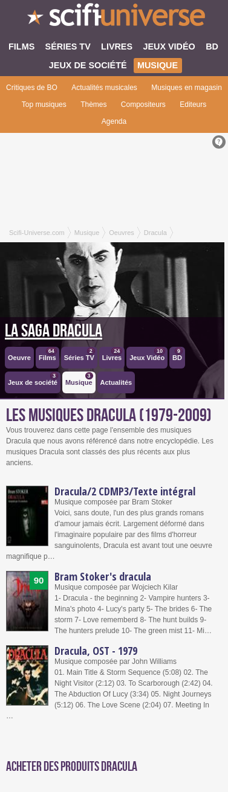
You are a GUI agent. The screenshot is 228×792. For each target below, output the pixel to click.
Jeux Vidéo (147, 354)
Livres (112, 354)
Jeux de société (33, 379)
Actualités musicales (104, 87)
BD (177, 354)
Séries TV (79, 354)
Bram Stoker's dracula (102, 576)
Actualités (116, 382)
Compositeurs (143, 104)
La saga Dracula (53, 331)
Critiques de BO (31, 87)
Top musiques (44, 104)
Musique (79, 379)
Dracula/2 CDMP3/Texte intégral (124, 491)
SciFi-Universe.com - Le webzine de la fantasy (114, 18)
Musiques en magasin (186, 87)
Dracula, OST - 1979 (95, 650)
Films (48, 354)
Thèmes (93, 104)
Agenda (114, 121)
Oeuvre (19, 357)
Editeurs (193, 104)
